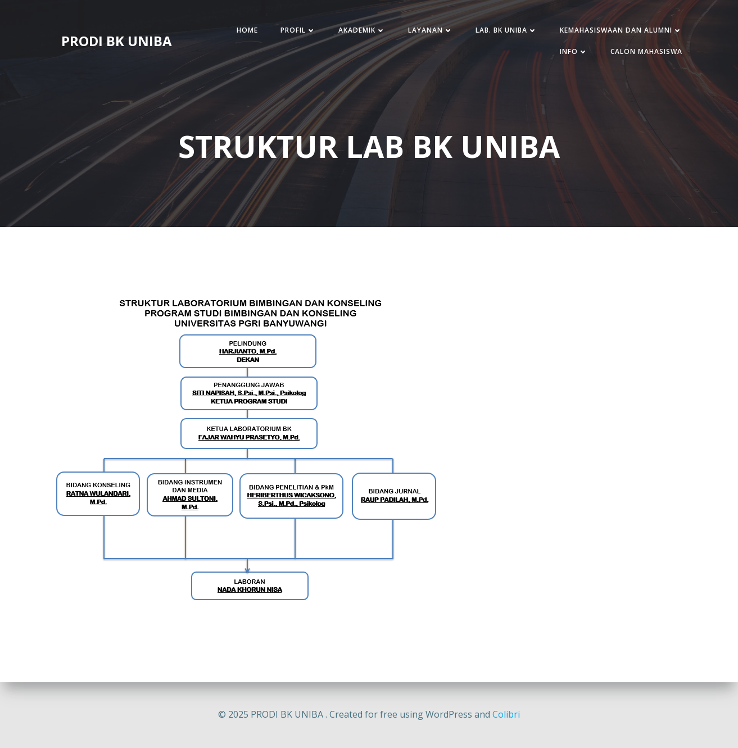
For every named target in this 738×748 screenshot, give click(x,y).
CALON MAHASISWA (646, 51)
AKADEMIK (362, 30)
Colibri (506, 714)
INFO (574, 51)
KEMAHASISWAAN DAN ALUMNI (621, 30)
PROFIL (298, 30)
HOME (247, 30)
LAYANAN (430, 30)
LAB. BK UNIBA (506, 30)
